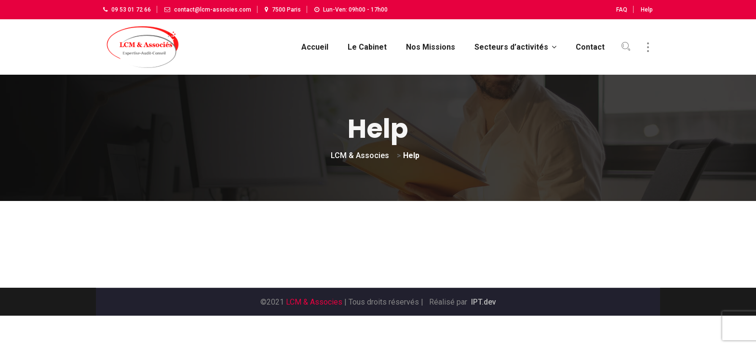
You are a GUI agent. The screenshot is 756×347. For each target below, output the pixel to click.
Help (647, 9)
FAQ (621, 9)
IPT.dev (483, 302)
